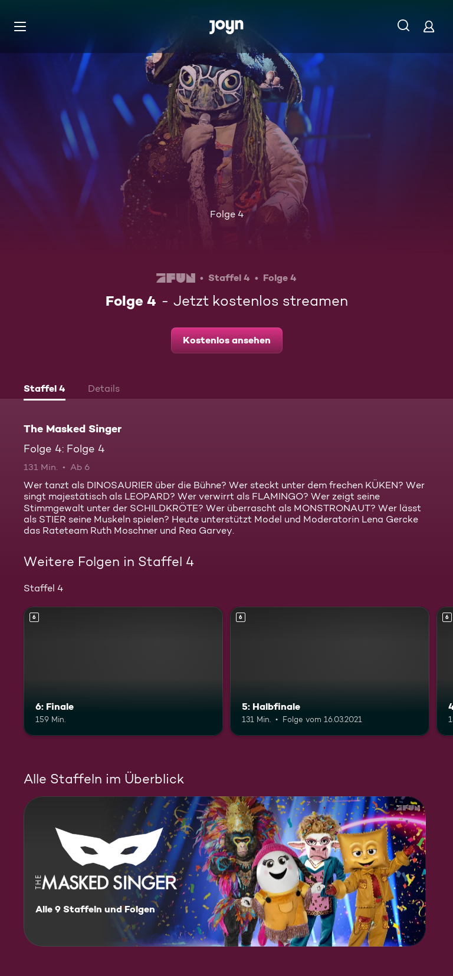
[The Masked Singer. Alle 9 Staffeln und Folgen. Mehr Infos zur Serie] (225, 871)
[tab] (44, 390)
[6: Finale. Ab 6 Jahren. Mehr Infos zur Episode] (123, 671)
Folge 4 (227, 214)
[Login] (429, 26)
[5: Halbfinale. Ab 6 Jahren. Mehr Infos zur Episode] (329, 671)
